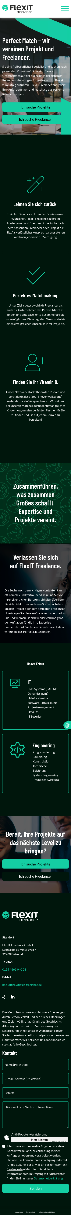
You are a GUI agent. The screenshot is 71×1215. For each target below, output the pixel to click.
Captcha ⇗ (58, 1141)
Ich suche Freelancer (35, 119)
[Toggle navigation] (63, 9)
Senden (36, 1188)
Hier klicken (39, 1139)
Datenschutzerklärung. (48, 1178)
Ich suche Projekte (35, 107)
